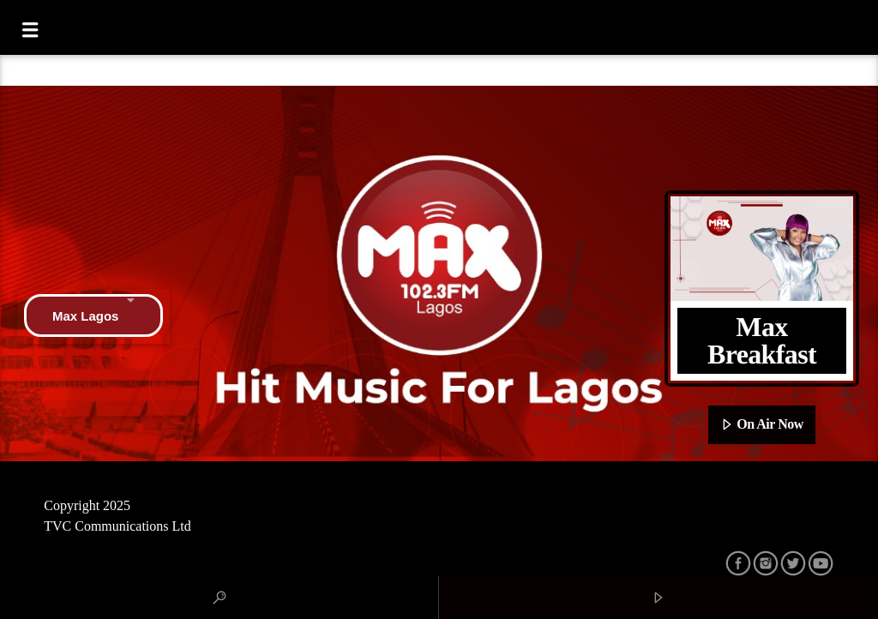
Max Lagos (93, 315)
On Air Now (761, 425)
